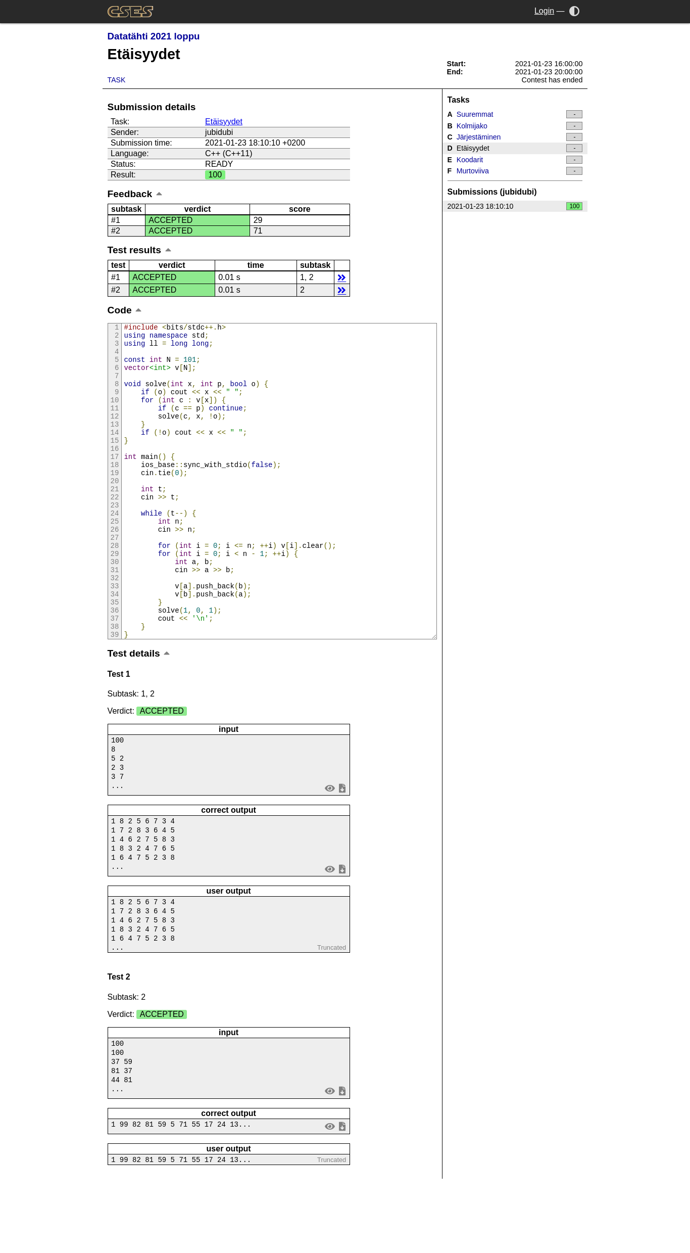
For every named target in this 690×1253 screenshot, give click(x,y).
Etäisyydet (223, 121)
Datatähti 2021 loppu (154, 36)
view (329, 849)
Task (117, 80)
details (341, 277)
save (342, 849)
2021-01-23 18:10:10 (515, 206)
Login (544, 11)
